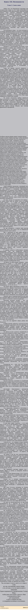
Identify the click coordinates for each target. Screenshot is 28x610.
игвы (11, 372)
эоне (1, 387)
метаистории (14, 297)
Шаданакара (3, 378)
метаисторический (4, 417)
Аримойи (15, 448)
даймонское (4, 518)
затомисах (16, 331)
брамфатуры (3, 562)
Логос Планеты (24, 473)
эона (20, 289)
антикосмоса (24, 431)
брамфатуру (25, 566)
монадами (25, 432)
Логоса (15, 435)
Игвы (23, 390)
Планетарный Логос (18, 258)
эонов (20, 201)
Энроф (23, 333)
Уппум (16, 405)
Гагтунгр (24, 554)
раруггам (18, 401)
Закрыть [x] (25, 607)
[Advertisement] (14, 122)
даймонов (15, 323)
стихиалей (21, 323)
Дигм (4, 416)
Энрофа (2, 15)
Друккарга (7, 195)
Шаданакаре (20, 572)
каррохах (5, 398)
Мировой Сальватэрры (19, 476)
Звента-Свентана (4, 288)
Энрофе (2, 338)
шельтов (19, 439)
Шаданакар (3, 322)
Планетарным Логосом (20, 288)
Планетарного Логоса (10, 394)
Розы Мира (12, 87)
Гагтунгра (8, 425)
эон (7, 298)
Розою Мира (17, 290)
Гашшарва (2, 554)
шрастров (10, 379)
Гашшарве (2, 421)
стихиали (22, 518)
